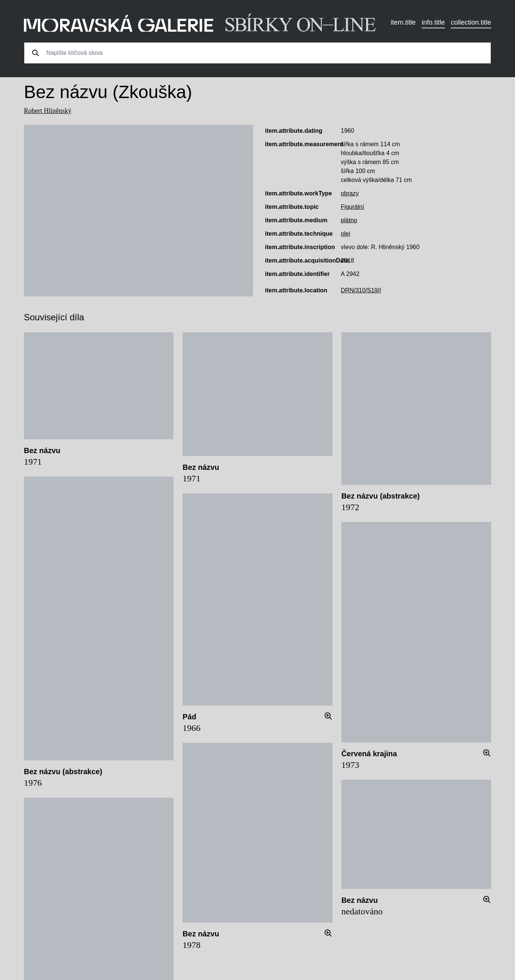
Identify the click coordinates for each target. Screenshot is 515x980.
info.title (433, 22)
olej (345, 233)
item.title (403, 22)
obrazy (350, 193)
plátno (349, 220)
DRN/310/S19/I (361, 290)
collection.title (471, 22)
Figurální (352, 207)
